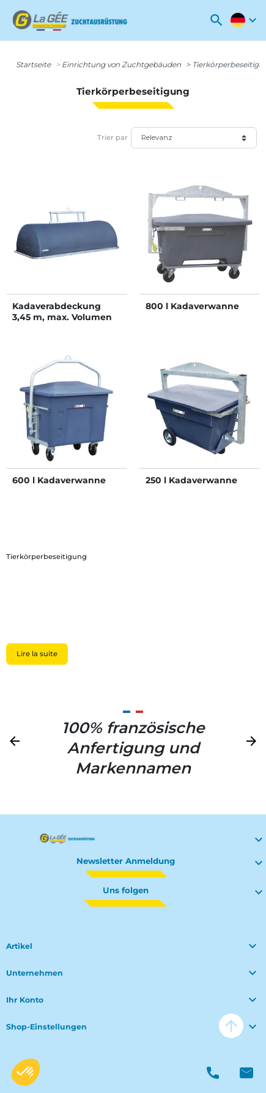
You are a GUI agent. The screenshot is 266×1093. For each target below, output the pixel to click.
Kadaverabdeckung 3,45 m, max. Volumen (62, 312)
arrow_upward (231, 1026)
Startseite (33, 64)
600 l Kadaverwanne (59, 480)
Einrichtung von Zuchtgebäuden (121, 64)
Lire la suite (37, 653)
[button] (216, 20)
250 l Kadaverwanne (191, 480)
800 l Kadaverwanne (192, 306)
